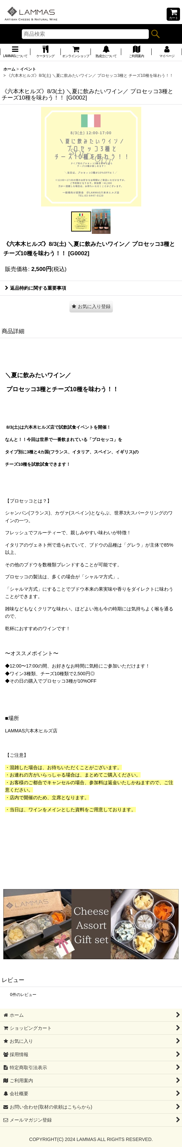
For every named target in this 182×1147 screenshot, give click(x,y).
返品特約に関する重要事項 (35, 288)
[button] (81, 221)
